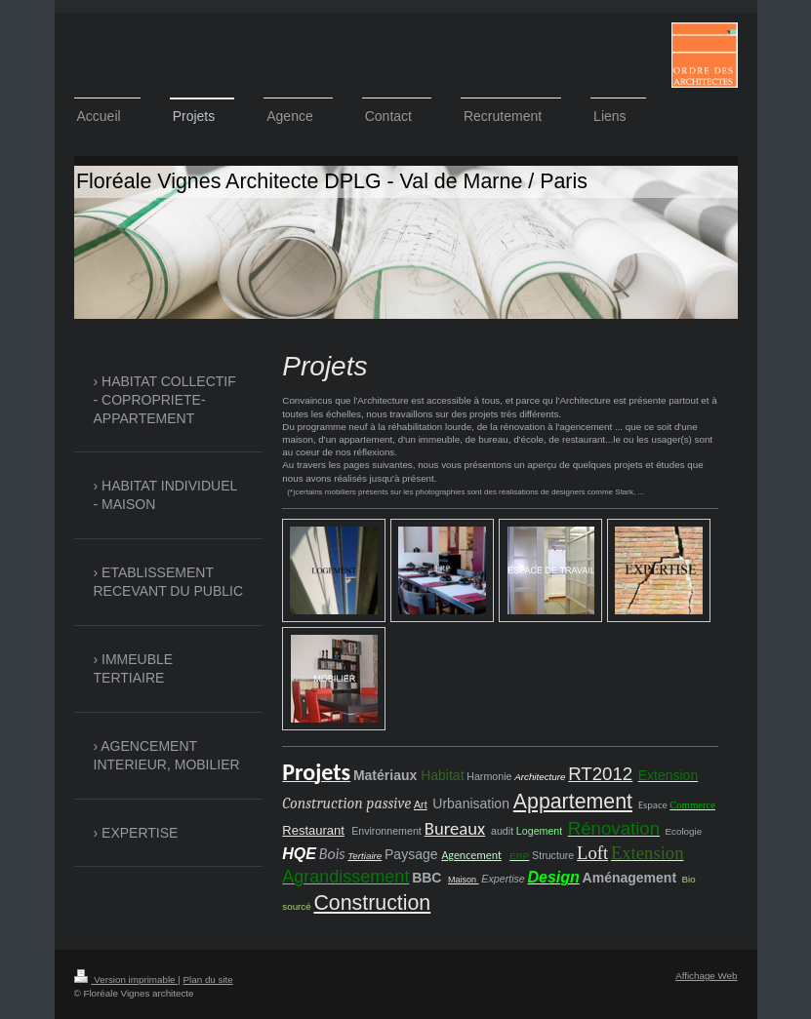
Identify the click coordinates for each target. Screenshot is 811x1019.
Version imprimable (126, 979)
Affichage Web (706, 975)
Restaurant (313, 830)
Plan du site (208, 979)
